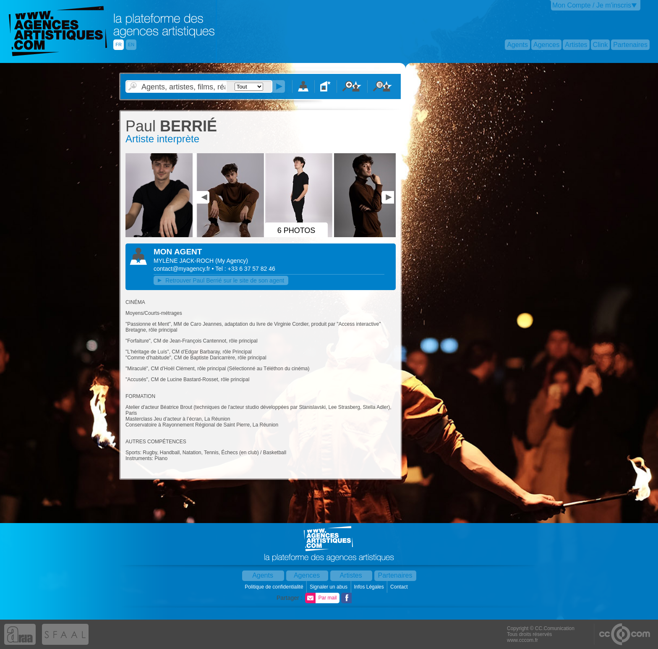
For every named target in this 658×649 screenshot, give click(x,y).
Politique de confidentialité (275, 587)
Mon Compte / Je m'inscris (591, 5)
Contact (399, 587)
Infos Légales (369, 587)
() (231, 260)
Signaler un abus (329, 587)
